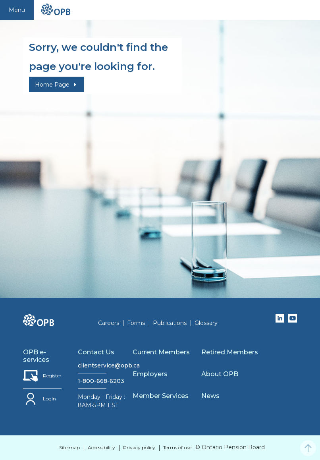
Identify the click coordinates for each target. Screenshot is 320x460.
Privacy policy (139, 447)
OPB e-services (36, 355)
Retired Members (229, 352)
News (210, 396)
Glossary (206, 323)
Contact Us (96, 352)
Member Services (161, 396)
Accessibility (101, 447)
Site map (69, 447)
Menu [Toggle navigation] (17, 10)
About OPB (219, 374)
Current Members (161, 352)
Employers (150, 374)
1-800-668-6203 (92, 381)
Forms (136, 323)
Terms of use (177, 447)
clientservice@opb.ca (92, 365)
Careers (108, 323)
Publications (170, 323)
